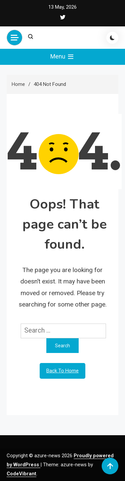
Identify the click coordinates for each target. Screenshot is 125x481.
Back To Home (62, 371)
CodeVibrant (21, 474)
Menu (62, 57)
